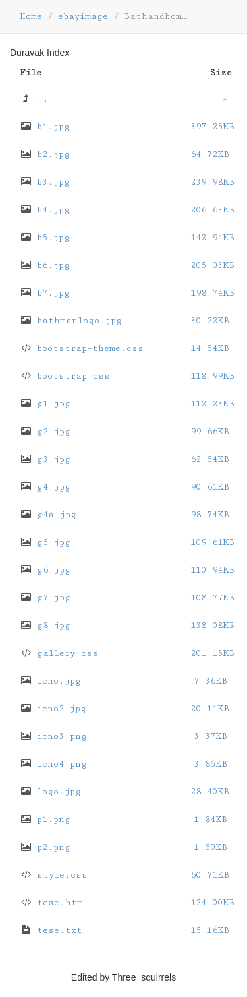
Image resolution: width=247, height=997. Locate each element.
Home (31, 16)
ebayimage (83, 16)
